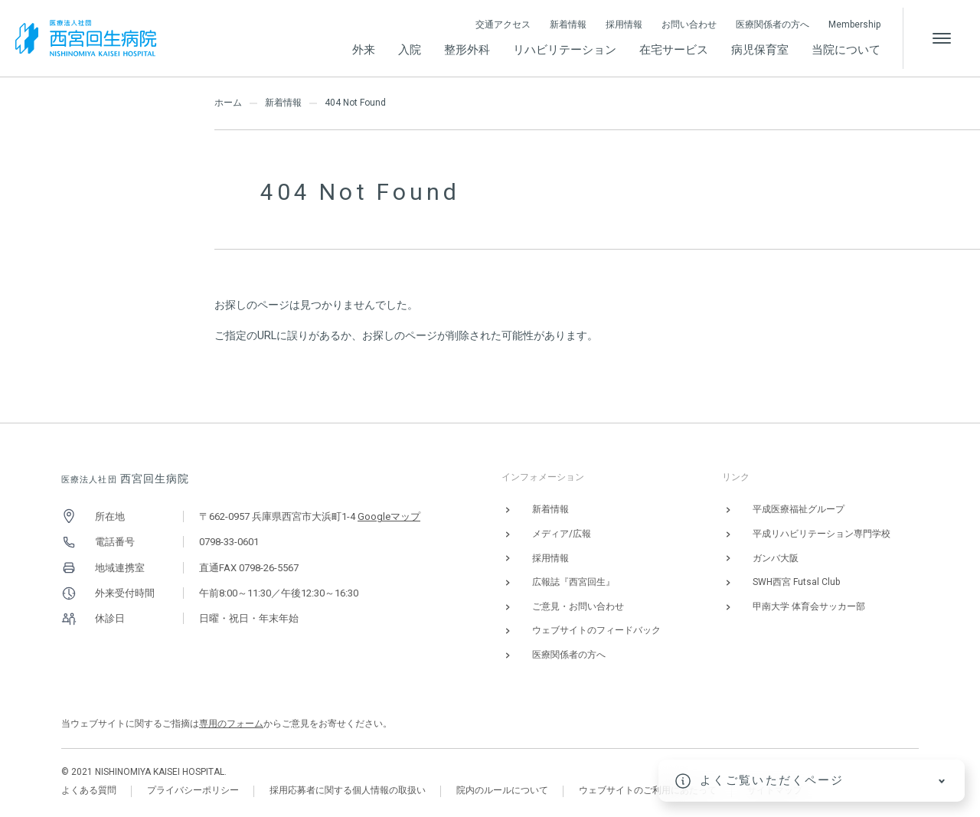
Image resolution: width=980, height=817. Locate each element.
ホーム (228, 102)
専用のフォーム (231, 723)
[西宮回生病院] (86, 38)
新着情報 (283, 102)
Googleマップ (389, 516)
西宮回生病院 (125, 478)
